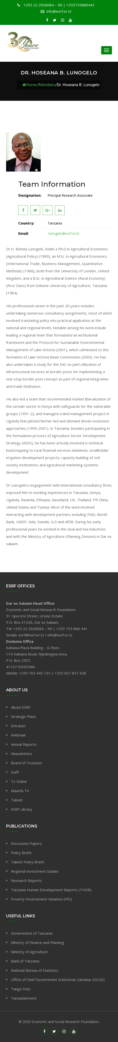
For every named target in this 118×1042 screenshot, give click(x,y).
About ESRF (20, 707)
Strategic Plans (23, 716)
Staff (15, 772)
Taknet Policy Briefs (27, 861)
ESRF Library (21, 809)
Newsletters (21, 753)
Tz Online (19, 781)
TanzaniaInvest (24, 998)
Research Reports (26, 880)
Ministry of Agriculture (29, 951)
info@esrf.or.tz (59, 11)
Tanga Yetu (20, 988)
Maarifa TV (20, 790)
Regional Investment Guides (35, 871)
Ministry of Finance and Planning (37, 942)
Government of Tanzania (31, 933)
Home (29, 84)
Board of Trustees (26, 762)
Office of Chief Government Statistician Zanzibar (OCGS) (58, 979)
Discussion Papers (26, 843)
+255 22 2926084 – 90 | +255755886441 (58, 4)
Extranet (18, 725)
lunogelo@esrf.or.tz (63, 233)
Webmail (18, 735)
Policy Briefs (21, 852)
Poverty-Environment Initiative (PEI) (41, 899)
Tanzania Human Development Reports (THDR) (51, 889)
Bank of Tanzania (25, 961)
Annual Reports (24, 744)
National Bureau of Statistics (34, 970)
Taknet (17, 799)
